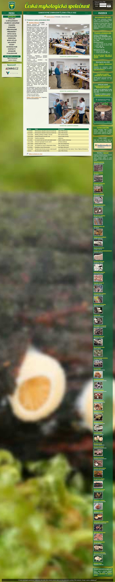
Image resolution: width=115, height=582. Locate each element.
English (12, 18)
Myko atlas (12, 40)
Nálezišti (106, 153)
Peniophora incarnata (99, 183)
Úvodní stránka (50, 17)
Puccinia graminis (98, 172)
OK (109, 6)
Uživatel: (97, 4)
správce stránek (12, 60)
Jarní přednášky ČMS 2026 (103, 17)
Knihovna (12, 38)
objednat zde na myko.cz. (102, 95)
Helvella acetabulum (99, 247)
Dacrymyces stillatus (99, 478)
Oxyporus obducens (99, 261)
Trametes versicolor (99, 283)
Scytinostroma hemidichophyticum (103, 250)
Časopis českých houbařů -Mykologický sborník (103, 86)
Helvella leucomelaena (99, 205)
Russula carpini (98, 563)
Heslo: (97, 6)
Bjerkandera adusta (99, 194)
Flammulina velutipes (99, 500)
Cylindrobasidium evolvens (101, 358)
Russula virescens (98, 422)
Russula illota (97, 368)
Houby (11, 44)
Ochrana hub (11, 47)
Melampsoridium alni (99, 226)
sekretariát (102, 573)
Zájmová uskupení (11, 23)
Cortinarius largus (98, 511)
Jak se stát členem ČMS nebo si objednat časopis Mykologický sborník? (103, 56)
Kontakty (12, 49)
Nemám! (109, 4)
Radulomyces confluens (100, 237)
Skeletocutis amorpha (99, 272)
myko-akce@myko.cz (99, 69)
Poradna (11, 27)
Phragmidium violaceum (100, 325)
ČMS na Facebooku (12, 58)
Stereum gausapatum (99, 542)
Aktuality (12, 16)
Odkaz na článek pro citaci (35, 154)
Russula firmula (98, 433)
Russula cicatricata (99, 411)
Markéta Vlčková (34, 22)
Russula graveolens (99, 401)
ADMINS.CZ (93, 580)
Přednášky (11, 31)
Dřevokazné (12, 29)
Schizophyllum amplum (100, 293)
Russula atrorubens (99, 379)
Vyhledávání (12, 53)
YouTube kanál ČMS (103, 127)
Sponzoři (12, 51)
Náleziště (12, 42)
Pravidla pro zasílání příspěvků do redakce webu (103, 74)
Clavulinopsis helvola (99, 489)
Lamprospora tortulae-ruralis (101, 521)
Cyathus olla (97, 315)
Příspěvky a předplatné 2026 (102, 33)
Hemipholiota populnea (100, 304)
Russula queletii (98, 443)
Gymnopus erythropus (99, 552)
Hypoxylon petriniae (99, 162)
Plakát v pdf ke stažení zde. (34, 97)
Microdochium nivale (99, 347)
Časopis (12, 25)
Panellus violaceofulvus (100, 468)
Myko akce (11, 34)
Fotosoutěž (12, 36)
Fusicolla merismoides (99, 532)
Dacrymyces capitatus (99, 215)
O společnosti (12, 21)
